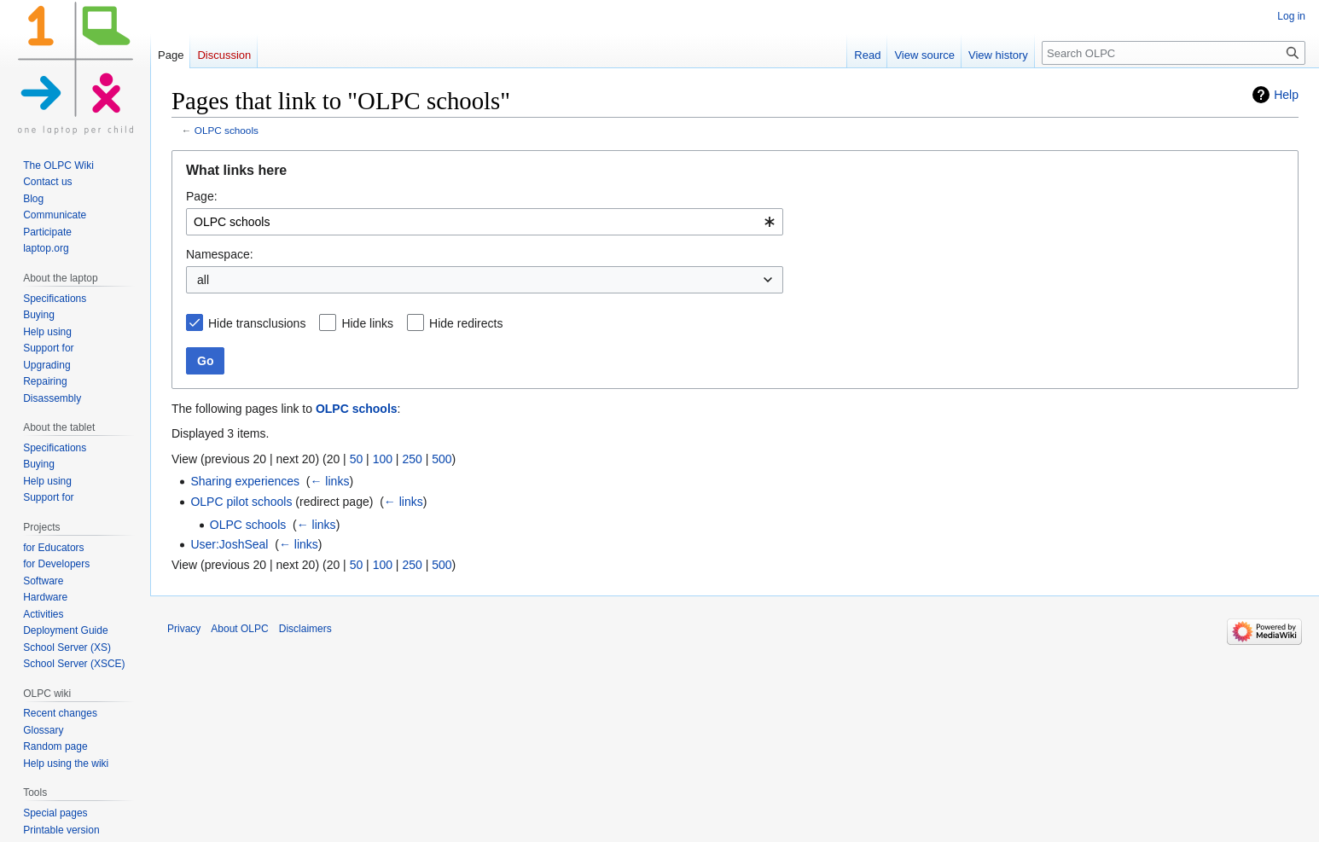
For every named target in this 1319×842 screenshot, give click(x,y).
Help (1286, 95)
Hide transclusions (256, 323)
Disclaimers (305, 629)
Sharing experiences (244, 481)
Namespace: (219, 254)
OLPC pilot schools (241, 501)
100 (382, 459)
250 (411, 459)
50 (356, 459)
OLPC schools (227, 130)
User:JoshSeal (229, 544)
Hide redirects (466, 323)
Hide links (367, 323)
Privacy (183, 629)
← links (329, 481)
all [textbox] (203, 280)
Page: (202, 196)
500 (441, 459)
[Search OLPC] (1173, 53)
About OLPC (239, 629)
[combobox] (484, 221)
